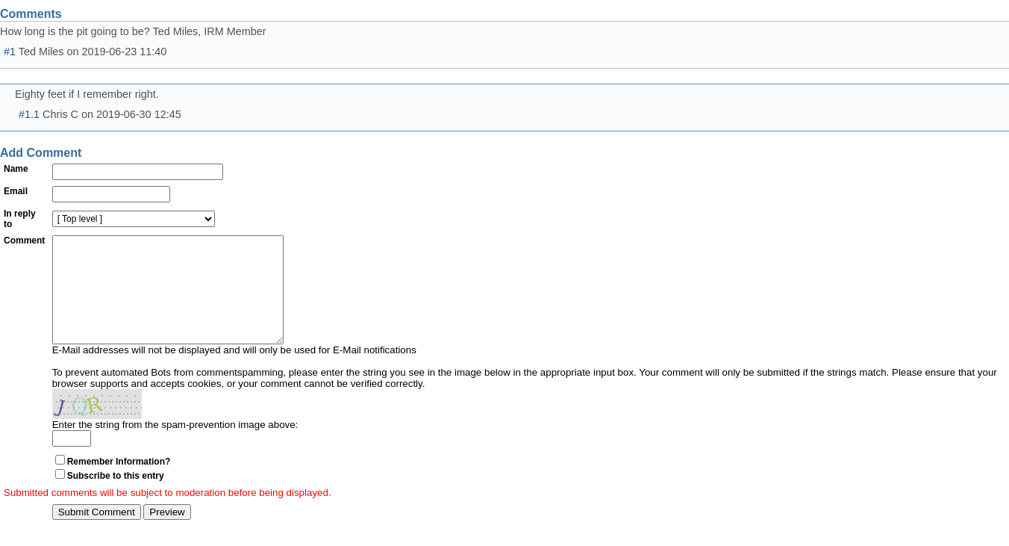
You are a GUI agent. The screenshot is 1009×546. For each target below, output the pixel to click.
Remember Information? (119, 484)
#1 (10, 52)
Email (16, 191)
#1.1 (29, 114)
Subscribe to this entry (115, 498)
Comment (24, 240)
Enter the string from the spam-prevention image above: (175, 447)
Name (16, 169)
